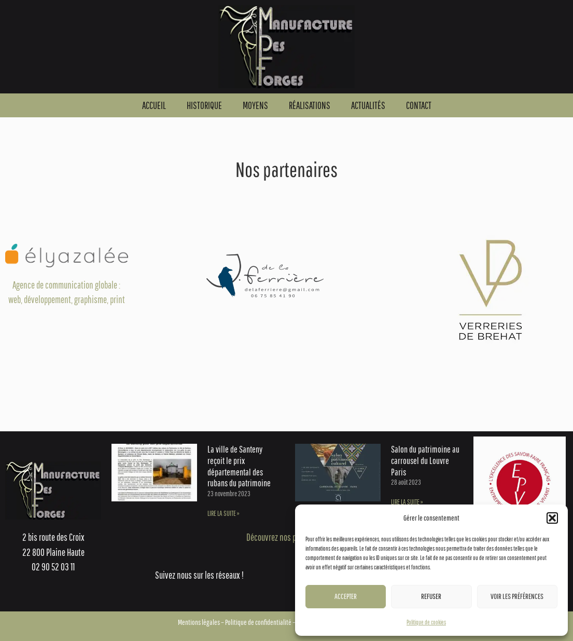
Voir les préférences (517, 596)
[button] (552, 518)
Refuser (431, 596)
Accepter (345, 596)
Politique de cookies (426, 622)
